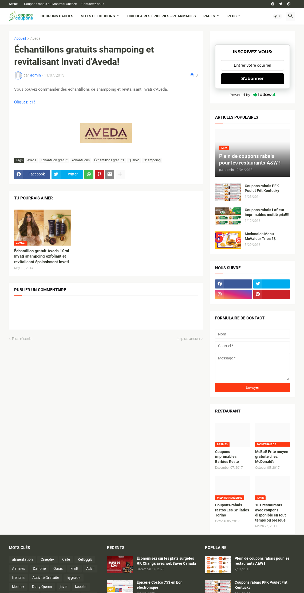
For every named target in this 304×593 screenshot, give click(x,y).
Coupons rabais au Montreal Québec (50, 4)
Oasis (58, 568)
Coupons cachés (57, 16)
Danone (39, 568)
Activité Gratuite (45, 577)
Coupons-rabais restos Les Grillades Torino (232, 510)
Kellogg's (85, 559)
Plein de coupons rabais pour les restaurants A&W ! (262, 561)
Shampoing (152, 160)
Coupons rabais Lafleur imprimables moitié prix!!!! (267, 212)
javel (63, 586)
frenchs (18, 577)
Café (66, 559)
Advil (90, 568)
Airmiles (18, 568)
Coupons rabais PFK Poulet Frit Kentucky (262, 188)
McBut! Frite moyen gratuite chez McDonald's (271, 457)
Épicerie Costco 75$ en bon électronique (160, 585)
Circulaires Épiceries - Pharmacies (161, 16)
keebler (81, 586)
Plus (232, 16)
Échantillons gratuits (109, 160)
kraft (74, 568)
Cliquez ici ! (24, 102)
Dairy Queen (42, 586)
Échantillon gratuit (54, 160)
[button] (277, 16)
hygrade (73, 577)
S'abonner (252, 78)
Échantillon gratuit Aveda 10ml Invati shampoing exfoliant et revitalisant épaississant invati (41, 256)
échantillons (81, 160)
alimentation (22, 559)
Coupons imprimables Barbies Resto (227, 457)
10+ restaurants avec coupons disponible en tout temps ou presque (270, 512)
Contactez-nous (92, 4)
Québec (134, 160)
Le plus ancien (188, 338)
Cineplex (47, 559)
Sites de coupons (98, 16)
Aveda (35, 39)
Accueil (14, 4)
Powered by (252, 95)
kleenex (18, 586)
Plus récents (22, 338)
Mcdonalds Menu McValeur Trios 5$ (260, 236)
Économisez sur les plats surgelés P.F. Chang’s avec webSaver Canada (166, 561)
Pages (209, 16)
